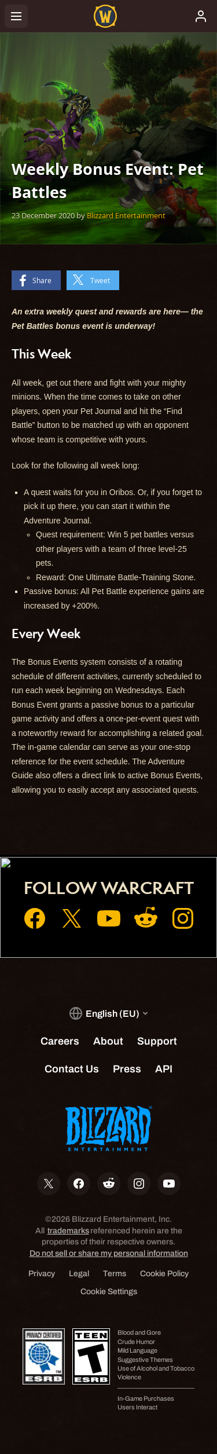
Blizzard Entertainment (126, 215)
